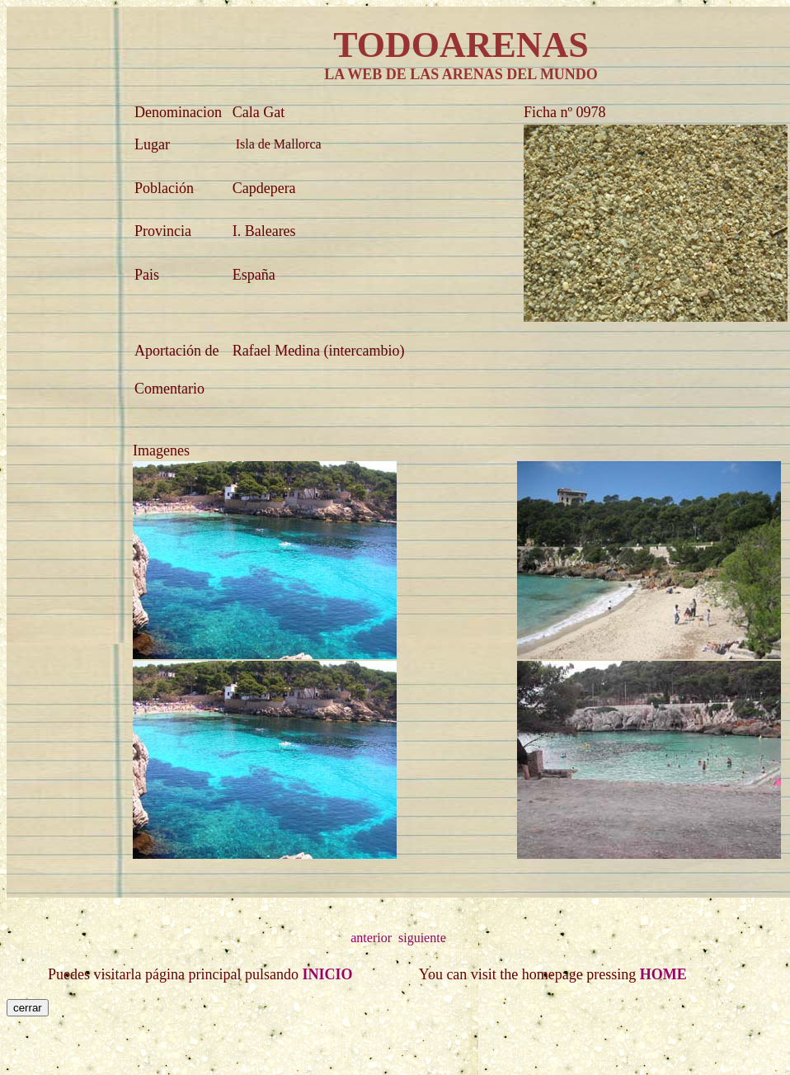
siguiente (422, 938)
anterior (371, 938)
